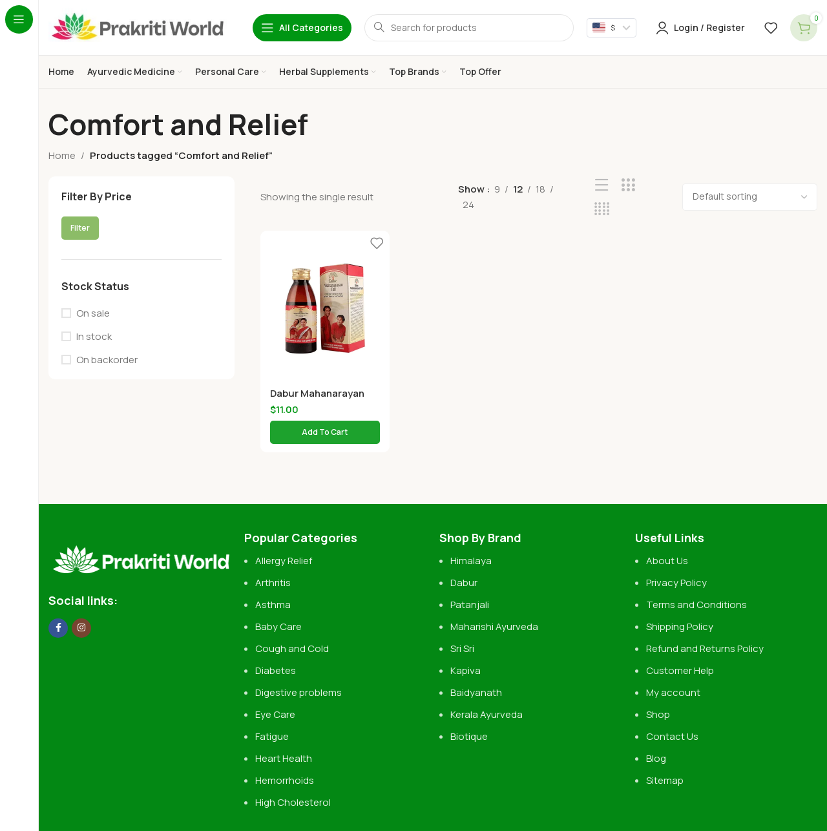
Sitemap (665, 780)
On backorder (107, 359)
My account (673, 692)
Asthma (273, 604)
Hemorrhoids (284, 780)
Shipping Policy (679, 626)
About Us (667, 560)
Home (62, 155)
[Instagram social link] (81, 628)
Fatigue (272, 736)
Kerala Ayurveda (486, 714)
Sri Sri (462, 648)
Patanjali (469, 604)
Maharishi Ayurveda (494, 626)
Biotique (470, 736)
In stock (94, 336)
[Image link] (139, 553)
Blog (656, 758)
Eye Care (275, 714)
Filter (80, 227)
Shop (658, 714)
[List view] (602, 185)
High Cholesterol (293, 802)
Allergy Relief (283, 560)
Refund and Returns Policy (705, 648)
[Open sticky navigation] (302, 28)
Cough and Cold (292, 648)
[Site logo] (137, 27)
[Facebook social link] (58, 628)
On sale (93, 313)
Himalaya (471, 560)
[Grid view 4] (602, 209)
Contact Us (672, 736)
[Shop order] (749, 197)
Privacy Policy (676, 582)
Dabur (463, 582)
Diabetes (275, 670)
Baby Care (278, 626)
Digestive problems (298, 692)
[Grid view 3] (628, 185)
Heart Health (283, 758)
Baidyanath (476, 692)
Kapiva (465, 670)
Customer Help (680, 670)
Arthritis (273, 582)
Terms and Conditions (696, 604)
